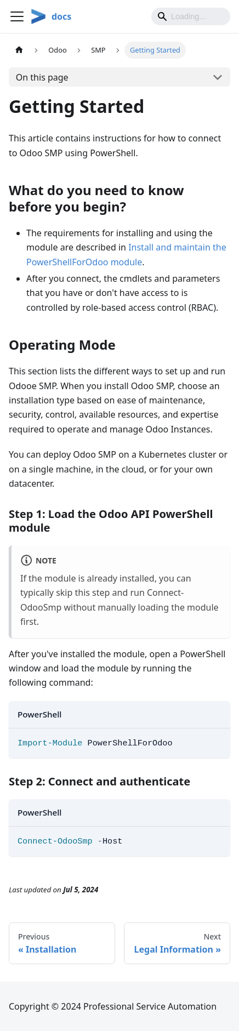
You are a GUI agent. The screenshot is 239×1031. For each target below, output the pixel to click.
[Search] (190, 16)
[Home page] (19, 50)
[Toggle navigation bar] (17, 16)
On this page (42, 77)
